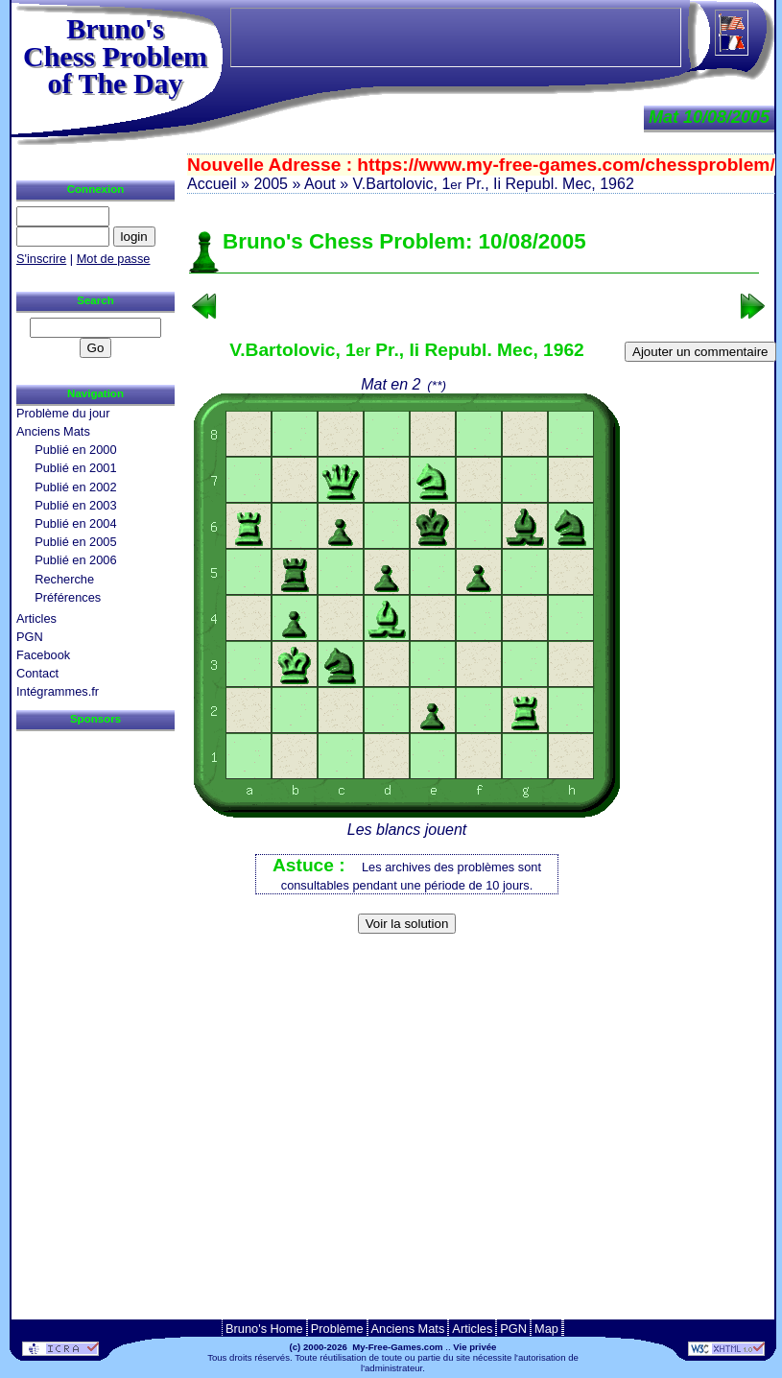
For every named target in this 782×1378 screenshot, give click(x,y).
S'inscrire (41, 258)
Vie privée (474, 1347)
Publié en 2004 (75, 523)
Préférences (68, 597)
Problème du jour (62, 413)
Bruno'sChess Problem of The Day (115, 55)
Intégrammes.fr (57, 691)
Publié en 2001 (75, 468)
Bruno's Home (264, 1328)
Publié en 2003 (75, 505)
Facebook (43, 655)
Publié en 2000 (75, 449)
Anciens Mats (53, 431)
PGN (29, 637)
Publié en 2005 (75, 542)
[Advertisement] (474, 971)
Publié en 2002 (75, 487)
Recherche (64, 579)
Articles (36, 618)
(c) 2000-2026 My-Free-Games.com (366, 1347)
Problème (337, 1328)
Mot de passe (114, 258)
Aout (320, 184)
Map (546, 1328)
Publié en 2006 (75, 560)
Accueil (212, 184)
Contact (37, 673)
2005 (270, 184)
